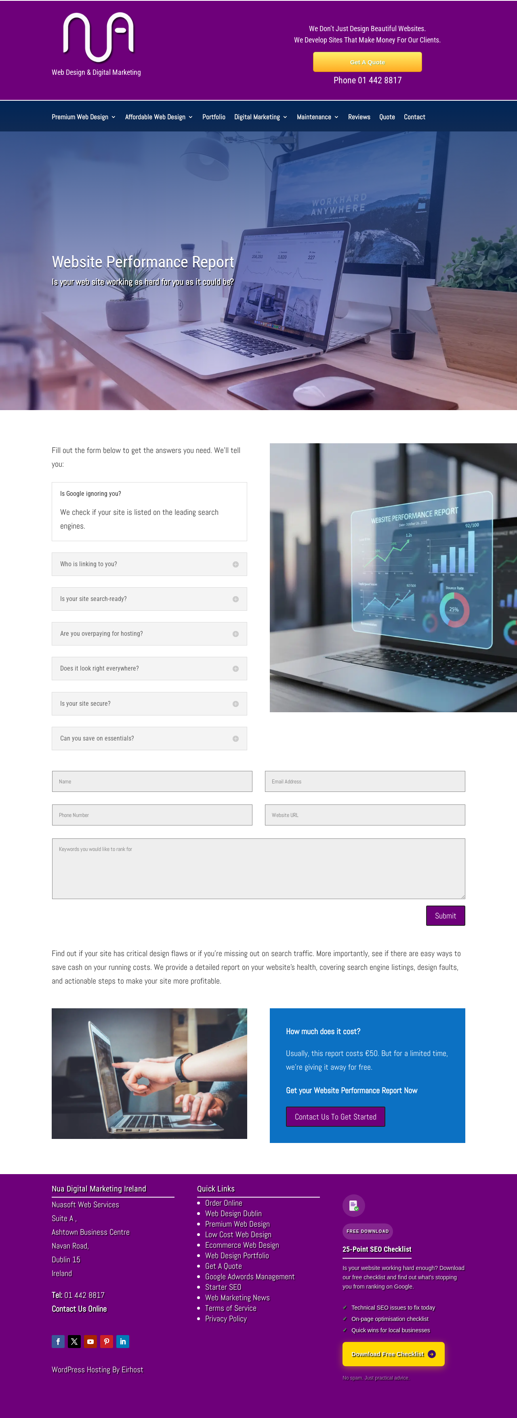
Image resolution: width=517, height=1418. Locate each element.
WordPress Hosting (81, 1369)
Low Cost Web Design (238, 1234)
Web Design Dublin (233, 1213)
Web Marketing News (237, 1297)
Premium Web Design (80, 117)
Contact (414, 117)
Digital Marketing (257, 117)
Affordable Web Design (155, 117)
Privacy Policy (226, 1318)
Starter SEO (223, 1287)
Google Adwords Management (250, 1276)
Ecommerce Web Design (242, 1245)
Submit (445, 915)
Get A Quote (367, 62)
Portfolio (213, 117)
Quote (387, 117)
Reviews (359, 117)
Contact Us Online (79, 1309)
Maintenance (314, 117)
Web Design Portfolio (237, 1255)
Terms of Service (230, 1308)
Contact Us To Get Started (335, 1116)
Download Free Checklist (393, 1354)
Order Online (223, 1203)
